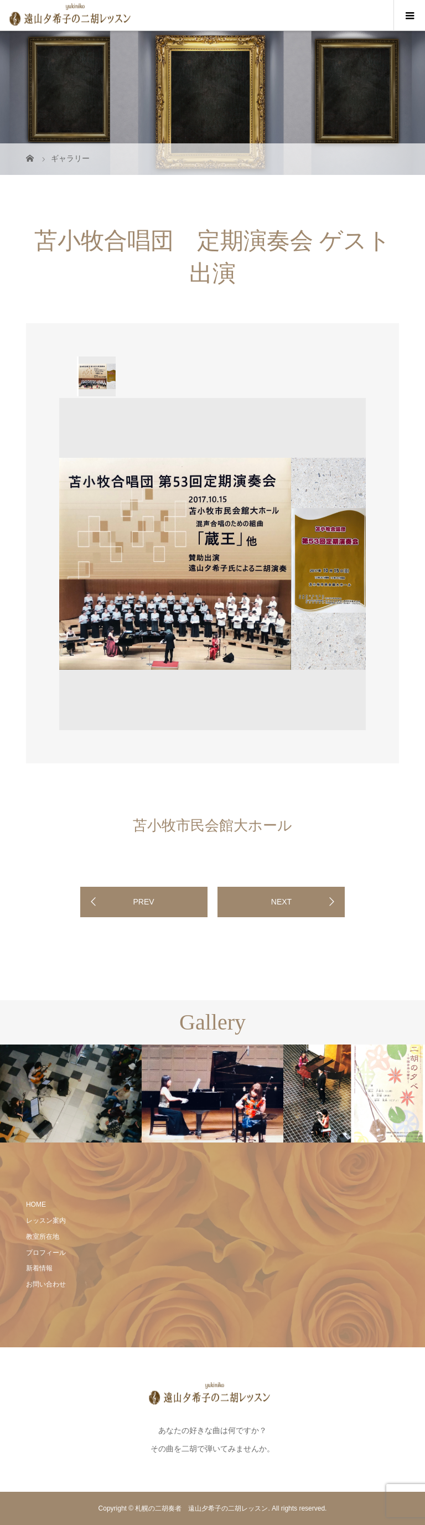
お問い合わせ (46, 1284)
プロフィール (46, 1253)
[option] (96, 376)
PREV (143, 901)
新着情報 (39, 1268)
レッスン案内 (46, 1220)
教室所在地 (42, 1236)
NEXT (281, 901)
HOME (36, 1204)
